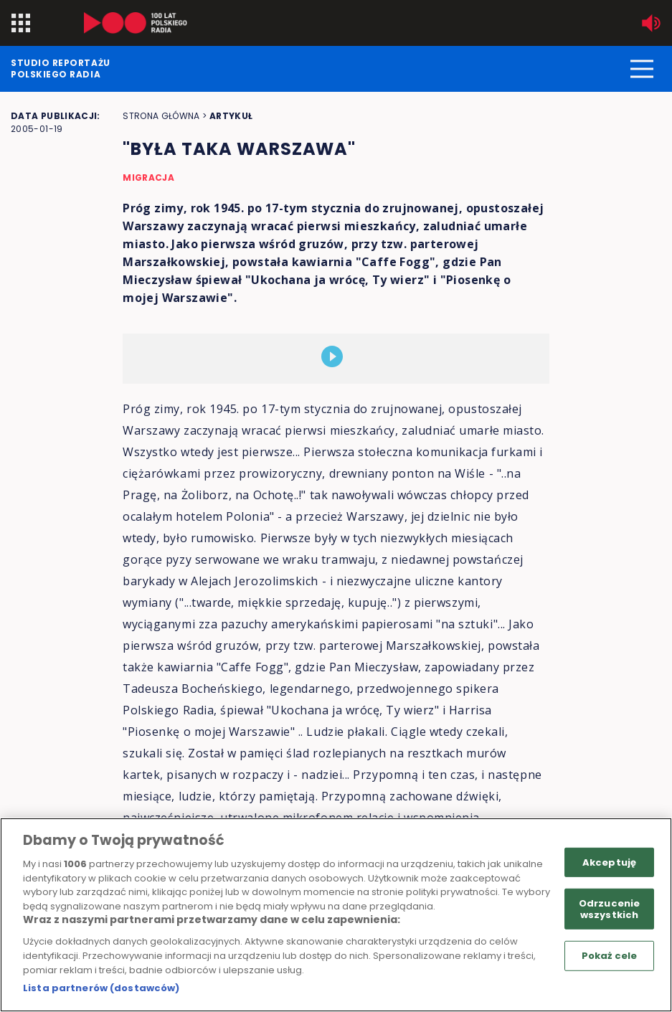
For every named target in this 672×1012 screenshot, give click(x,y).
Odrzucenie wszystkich (609, 909)
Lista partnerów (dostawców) (101, 988)
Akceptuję (609, 862)
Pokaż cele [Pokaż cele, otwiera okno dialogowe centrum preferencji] (609, 956)
